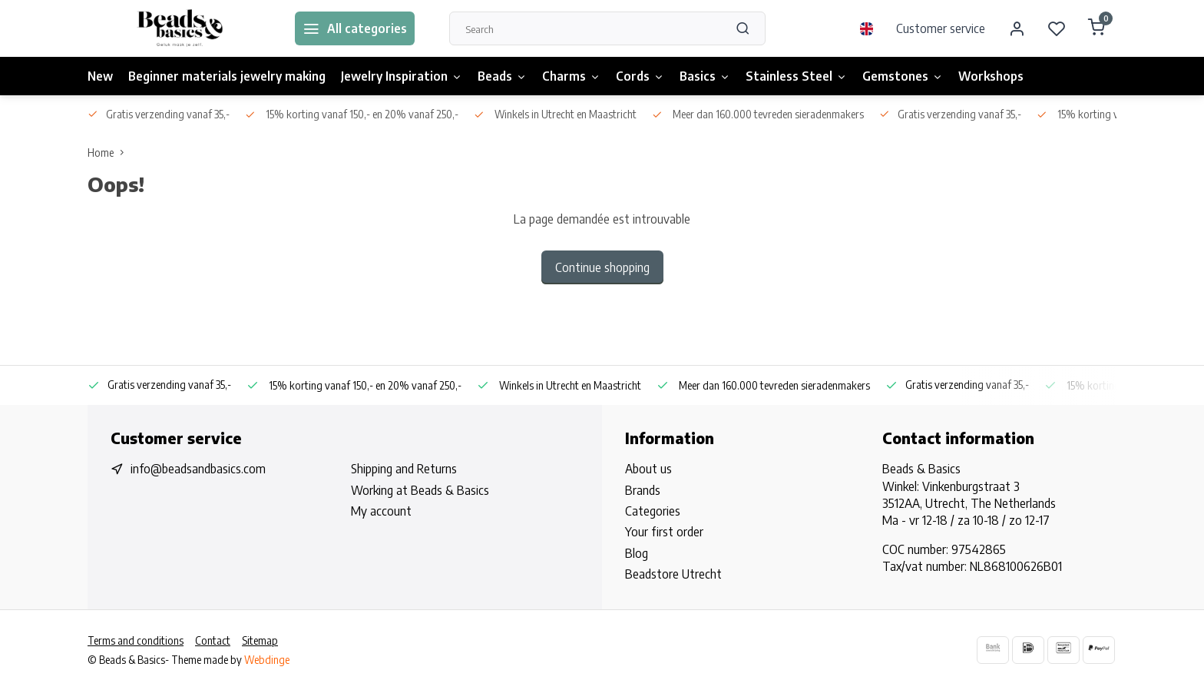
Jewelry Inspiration (401, 76)
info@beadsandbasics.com (198, 468)
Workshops (991, 76)
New (100, 76)
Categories (652, 511)
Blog (636, 553)
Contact (212, 640)
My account (381, 511)
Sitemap (260, 640)
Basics (705, 76)
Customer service (940, 28)
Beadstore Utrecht (673, 574)
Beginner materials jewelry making (227, 76)
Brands (642, 490)
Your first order (664, 531)
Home (109, 152)
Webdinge (266, 659)
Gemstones (902, 76)
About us (648, 468)
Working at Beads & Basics (420, 490)
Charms (571, 76)
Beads (502, 76)
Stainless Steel (796, 76)
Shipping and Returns (404, 468)
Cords (640, 76)
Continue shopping (602, 267)
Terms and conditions (136, 640)
